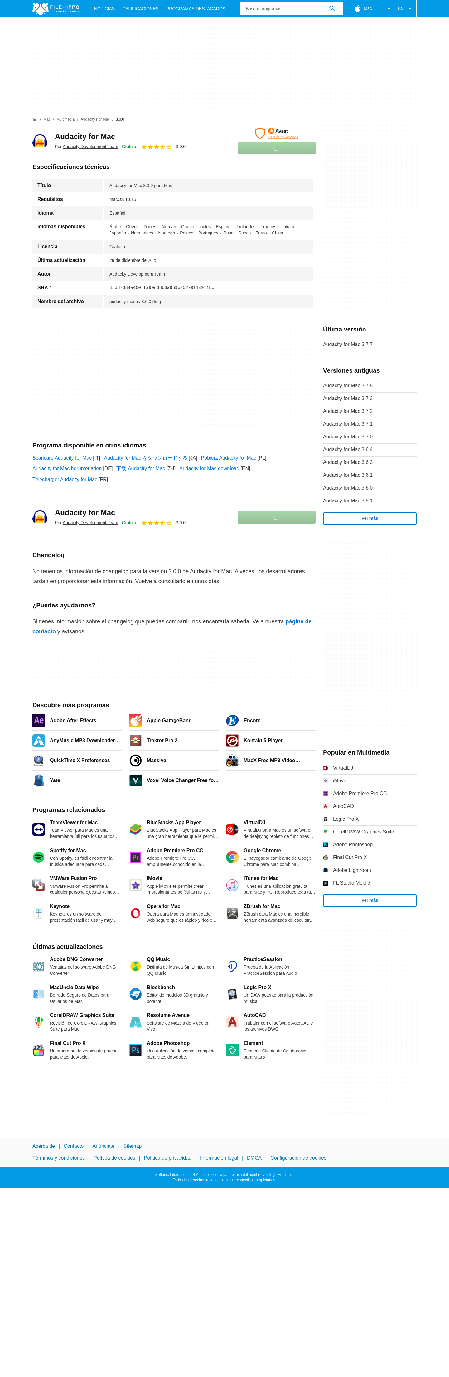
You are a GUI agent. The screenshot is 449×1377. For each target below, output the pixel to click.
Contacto (74, 1146)
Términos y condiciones (58, 1158)
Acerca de (43, 1146)
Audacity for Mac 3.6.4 (348, 449)
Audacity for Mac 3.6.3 (348, 462)
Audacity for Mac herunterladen (67, 468)
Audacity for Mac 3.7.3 (348, 398)
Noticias (104, 8)
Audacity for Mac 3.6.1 (348, 475)
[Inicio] (34, 119)
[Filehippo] (55, 8)
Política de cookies (114, 1158)
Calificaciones (140, 8)
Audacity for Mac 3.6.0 (348, 487)
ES (406, 8)
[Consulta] (291, 8)
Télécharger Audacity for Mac (64, 479)
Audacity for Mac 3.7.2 (348, 411)
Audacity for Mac (85, 136)
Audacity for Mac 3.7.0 (348, 436)
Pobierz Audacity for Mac (228, 458)
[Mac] (47, 119)
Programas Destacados (195, 8)
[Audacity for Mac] (95, 119)
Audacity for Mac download (209, 468)
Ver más (369, 518)
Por (86, 146)
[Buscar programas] (332, 8)
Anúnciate (103, 1146)
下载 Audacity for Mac (140, 468)
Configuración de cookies (298, 1158)
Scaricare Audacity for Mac (62, 458)
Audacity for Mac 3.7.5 (348, 385)
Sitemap (132, 1146)
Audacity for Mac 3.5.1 (348, 500)
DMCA (254, 1158)
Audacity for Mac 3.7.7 (348, 344)
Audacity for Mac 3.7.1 (348, 424)
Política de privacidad (167, 1158)
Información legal (219, 1158)
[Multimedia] (65, 119)
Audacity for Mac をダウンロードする (145, 458)
